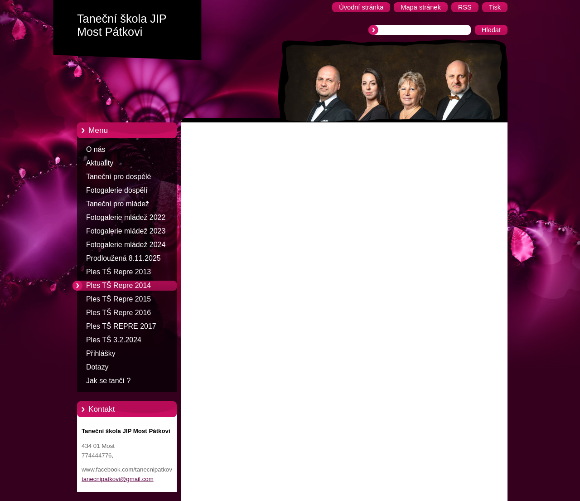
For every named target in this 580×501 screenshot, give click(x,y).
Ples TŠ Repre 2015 (118, 299)
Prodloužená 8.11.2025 (123, 258)
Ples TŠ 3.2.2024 (113, 340)
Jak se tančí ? (108, 380)
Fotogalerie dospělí (116, 190)
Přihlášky (101, 353)
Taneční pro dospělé (118, 176)
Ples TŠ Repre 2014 (118, 285)
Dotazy (97, 367)
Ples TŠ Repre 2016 (118, 312)
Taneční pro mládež (117, 204)
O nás (95, 149)
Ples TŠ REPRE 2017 (121, 326)
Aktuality (99, 163)
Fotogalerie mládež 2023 (125, 231)
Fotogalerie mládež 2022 (125, 217)
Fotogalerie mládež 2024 (125, 244)
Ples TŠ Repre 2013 (118, 272)
